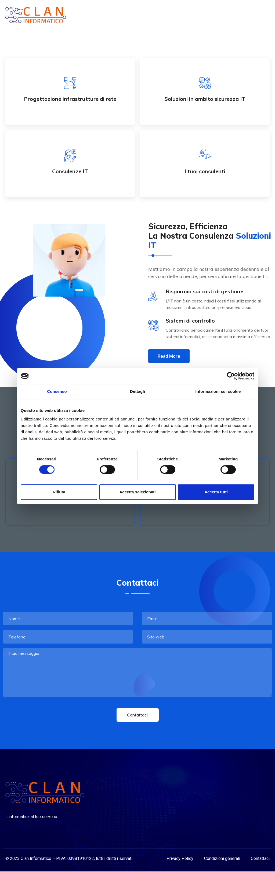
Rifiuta (59, 492)
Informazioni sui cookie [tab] (218, 391)
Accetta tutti (216, 492)
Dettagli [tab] (137, 391)
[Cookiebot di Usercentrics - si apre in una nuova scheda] (230, 376)
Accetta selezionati (137, 492)
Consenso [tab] (57, 391)
